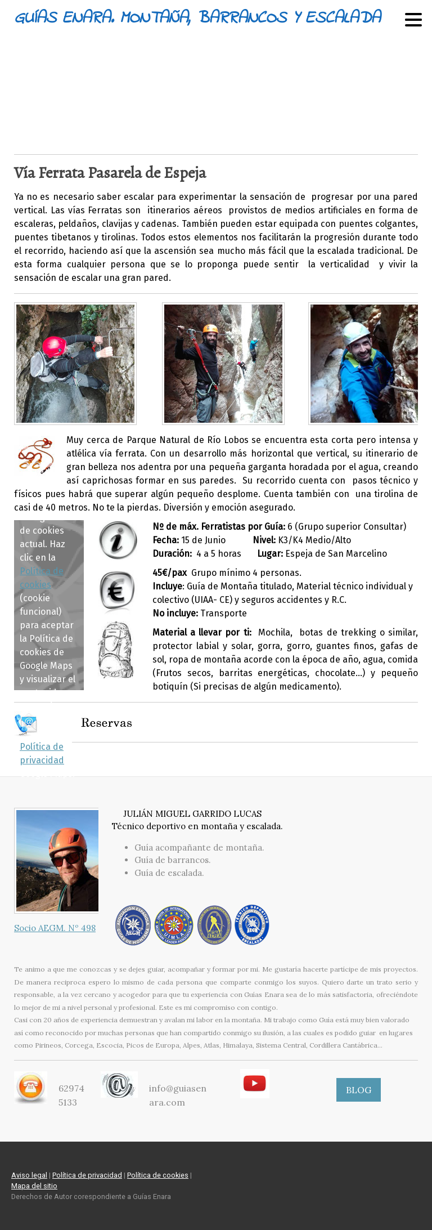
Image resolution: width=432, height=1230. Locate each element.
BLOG (358, 1089)
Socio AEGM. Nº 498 (55, 928)
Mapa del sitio (34, 1186)
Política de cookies (157, 1175)
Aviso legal (29, 1175)
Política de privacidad (87, 1175)
